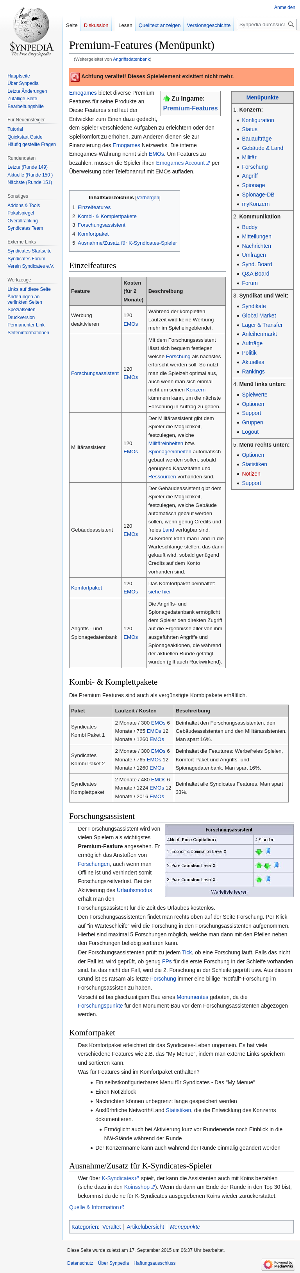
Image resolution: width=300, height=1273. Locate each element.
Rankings (253, 371)
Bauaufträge (256, 138)
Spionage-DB (258, 194)
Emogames (83, 93)
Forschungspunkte (100, 1006)
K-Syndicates (118, 1178)
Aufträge (252, 343)
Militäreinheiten (165, 443)
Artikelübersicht (145, 1227)
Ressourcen (162, 477)
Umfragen (254, 255)
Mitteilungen (256, 236)
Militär (249, 157)
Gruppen (252, 422)
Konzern (196, 390)
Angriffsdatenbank (131, 58)
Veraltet (111, 1227)
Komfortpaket (86, 588)
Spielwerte (254, 394)
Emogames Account (180, 163)
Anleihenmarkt (259, 334)
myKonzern (256, 204)
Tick (187, 952)
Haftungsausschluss (154, 1263)
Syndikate (254, 306)
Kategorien (84, 1227)
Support (251, 413)
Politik (249, 353)
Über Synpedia (113, 1263)
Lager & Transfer (262, 325)
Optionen (253, 404)
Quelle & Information (94, 1207)
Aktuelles (253, 362)
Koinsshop (137, 1187)
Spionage (253, 185)
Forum (249, 283)
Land (168, 530)
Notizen (251, 474)
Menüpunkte (262, 97)
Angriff (249, 176)
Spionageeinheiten (169, 451)
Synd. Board (257, 264)
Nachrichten (256, 246)
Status (249, 129)
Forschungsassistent (95, 373)
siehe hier (159, 592)
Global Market (259, 315)
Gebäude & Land (262, 148)
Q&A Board (255, 273)
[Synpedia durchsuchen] (267, 24)
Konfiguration (258, 120)
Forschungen (94, 864)
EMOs (156, 154)
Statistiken (254, 464)
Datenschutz (80, 1263)
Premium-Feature (100, 846)
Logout (250, 432)
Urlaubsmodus (134, 890)
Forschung (255, 167)
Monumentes (192, 997)
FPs (167, 961)
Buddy (249, 227)
